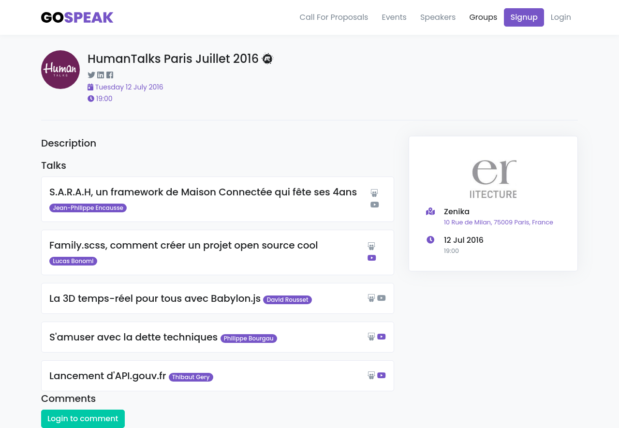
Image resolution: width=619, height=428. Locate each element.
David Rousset (288, 299)
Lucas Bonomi (73, 261)
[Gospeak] (77, 18)
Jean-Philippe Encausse (88, 208)
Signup (523, 17)
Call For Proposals (334, 17)
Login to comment (82, 418)
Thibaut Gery (191, 377)
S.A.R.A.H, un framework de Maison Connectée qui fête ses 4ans (203, 192)
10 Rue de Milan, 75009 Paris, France (498, 222)
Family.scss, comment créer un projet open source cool (183, 245)
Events (394, 17)
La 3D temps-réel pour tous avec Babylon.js (155, 298)
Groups (483, 17)
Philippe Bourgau (249, 338)
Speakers (438, 17)
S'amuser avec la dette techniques (133, 337)
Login (561, 17)
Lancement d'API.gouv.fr (107, 376)
